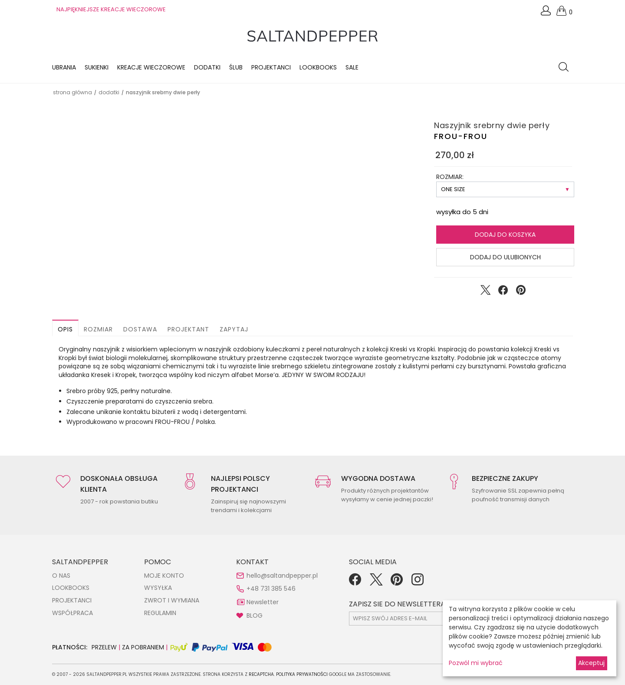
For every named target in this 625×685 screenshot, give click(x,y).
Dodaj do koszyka (505, 234)
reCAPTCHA (261, 674)
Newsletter (263, 602)
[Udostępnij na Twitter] (485, 292)
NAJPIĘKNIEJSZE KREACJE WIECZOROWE (111, 9)
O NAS (61, 575)
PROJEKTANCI (72, 600)
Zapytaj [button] (234, 329)
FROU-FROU (460, 136)
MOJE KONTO (164, 575)
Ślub (236, 67)
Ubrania (64, 67)
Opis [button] (65, 329)
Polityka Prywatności (302, 674)
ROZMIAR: (450, 176)
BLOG (255, 615)
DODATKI (109, 92)
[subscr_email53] (425, 618)
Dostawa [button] (140, 329)
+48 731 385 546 (271, 588)
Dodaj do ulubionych (505, 257)
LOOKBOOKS (318, 67)
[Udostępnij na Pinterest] (521, 292)
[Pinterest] (397, 582)
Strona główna (72, 92)
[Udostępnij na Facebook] (503, 292)
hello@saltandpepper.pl (282, 575)
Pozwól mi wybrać (476, 663)
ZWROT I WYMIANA (171, 600)
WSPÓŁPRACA (72, 613)
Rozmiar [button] (98, 329)
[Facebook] (355, 582)
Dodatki (207, 67)
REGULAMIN (160, 613)
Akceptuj (591, 663)
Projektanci (271, 67)
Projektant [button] (188, 329)
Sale (352, 67)
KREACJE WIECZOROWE (151, 67)
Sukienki (97, 67)
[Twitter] (376, 582)
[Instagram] (417, 582)
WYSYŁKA (158, 587)
